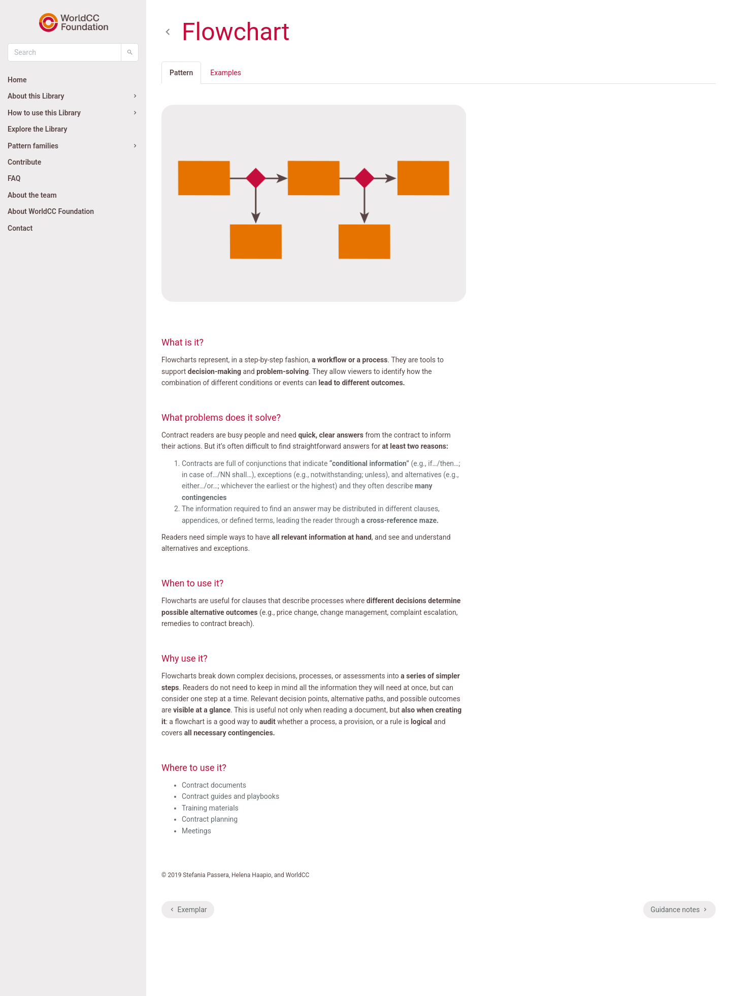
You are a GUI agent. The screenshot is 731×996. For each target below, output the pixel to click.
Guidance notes (679, 910)
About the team (32, 195)
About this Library (73, 96)
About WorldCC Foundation (51, 211)
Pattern (181, 73)
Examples (225, 73)
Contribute (24, 162)
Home (17, 80)
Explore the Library (37, 129)
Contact (20, 228)
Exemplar (188, 910)
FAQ (14, 178)
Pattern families (73, 145)
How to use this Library (73, 112)
